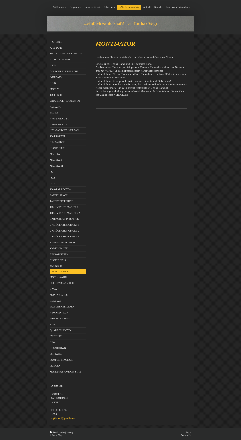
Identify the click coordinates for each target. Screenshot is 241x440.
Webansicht (186, 435)
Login (188, 432)
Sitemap (69, 432)
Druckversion (57, 432)
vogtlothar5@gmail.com (63, 418)
